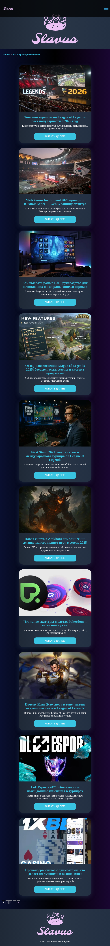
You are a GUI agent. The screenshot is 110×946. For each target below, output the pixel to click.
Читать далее (55, 136)
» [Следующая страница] (18, 902)
